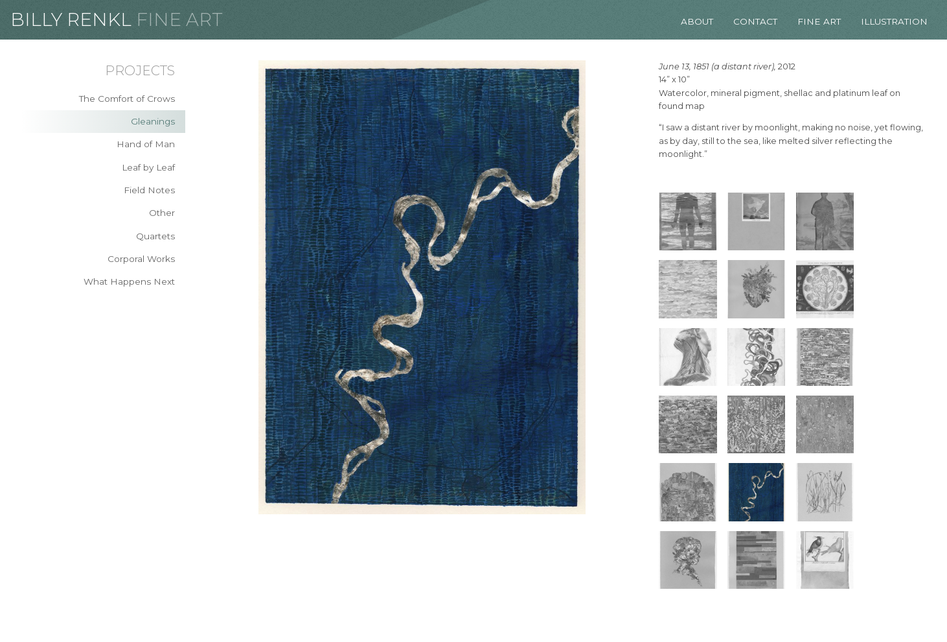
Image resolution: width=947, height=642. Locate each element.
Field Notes (149, 190)
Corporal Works (141, 259)
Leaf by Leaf (148, 167)
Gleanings (153, 121)
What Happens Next (129, 281)
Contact (755, 21)
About (697, 21)
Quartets (155, 236)
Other (162, 213)
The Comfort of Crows (127, 98)
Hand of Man (146, 144)
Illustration (894, 21)
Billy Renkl (70, 19)
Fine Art (179, 19)
